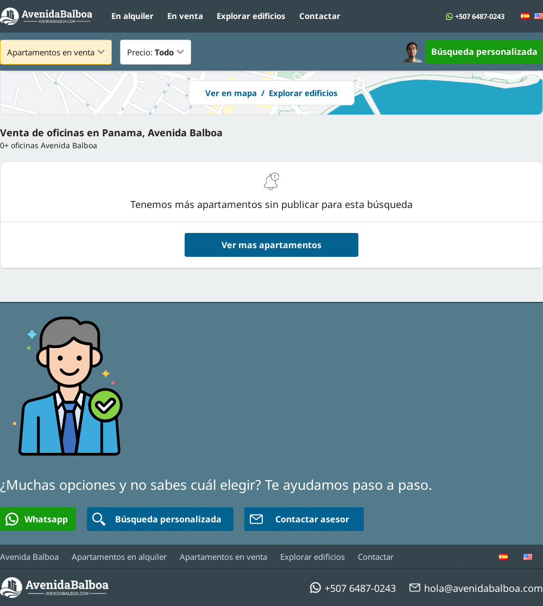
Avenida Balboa (29, 556)
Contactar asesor (299, 519)
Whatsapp (36, 519)
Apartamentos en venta (223, 556)
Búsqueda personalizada (484, 52)
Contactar (319, 15)
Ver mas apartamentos (271, 245)
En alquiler (132, 15)
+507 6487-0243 (479, 16)
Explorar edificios (251, 15)
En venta (185, 15)
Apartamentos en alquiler (119, 556)
